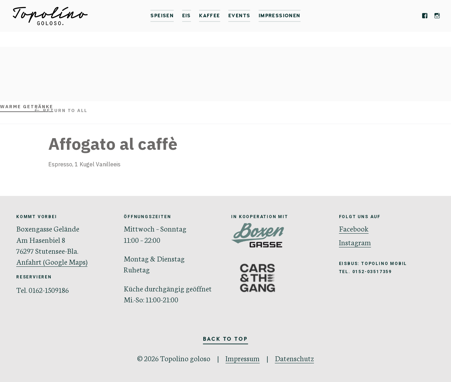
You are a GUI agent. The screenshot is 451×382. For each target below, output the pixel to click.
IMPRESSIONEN (280, 16)
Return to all (65, 110)
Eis (186, 16)
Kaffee (209, 16)
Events (239, 16)
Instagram (355, 242)
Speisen (162, 16)
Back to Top (225, 339)
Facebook (354, 228)
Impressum (243, 358)
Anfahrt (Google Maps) (51, 261)
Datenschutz (294, 358)
